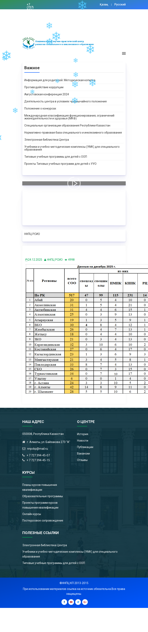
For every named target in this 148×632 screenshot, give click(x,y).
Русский (120, 4)
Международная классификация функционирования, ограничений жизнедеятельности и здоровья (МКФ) (69, 117)
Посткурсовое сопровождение (42, 520)
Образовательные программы (42, 496)
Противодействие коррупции (43, 87)
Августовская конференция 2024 (46, 94)
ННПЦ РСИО (32, 234)
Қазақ (104, 4)
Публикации (85, 447)
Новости (82, 440)
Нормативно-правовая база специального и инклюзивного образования (73, 132)
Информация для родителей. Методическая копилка (59, 80)
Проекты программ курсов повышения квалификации (40, 505)
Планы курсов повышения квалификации (39, 487)
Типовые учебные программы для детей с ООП (55, 156)
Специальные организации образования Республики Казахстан (67, 125)
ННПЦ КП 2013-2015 (75, 583)
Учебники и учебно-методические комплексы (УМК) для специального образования (72, 148)
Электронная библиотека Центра (46, 139)
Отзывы (82, 460)
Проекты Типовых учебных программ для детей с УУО (60, 163)
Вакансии (83, 453)
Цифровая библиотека (81, 16)
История (82, 434)
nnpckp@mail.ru (53, 15)
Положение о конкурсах (40, 108)
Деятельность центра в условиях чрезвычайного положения (65, 101)
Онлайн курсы (31, 514)
